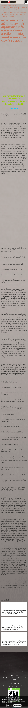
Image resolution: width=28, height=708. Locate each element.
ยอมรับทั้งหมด (17, 705)
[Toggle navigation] (26, 2)
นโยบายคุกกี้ (10, 702)
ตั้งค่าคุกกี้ (9, 705)
